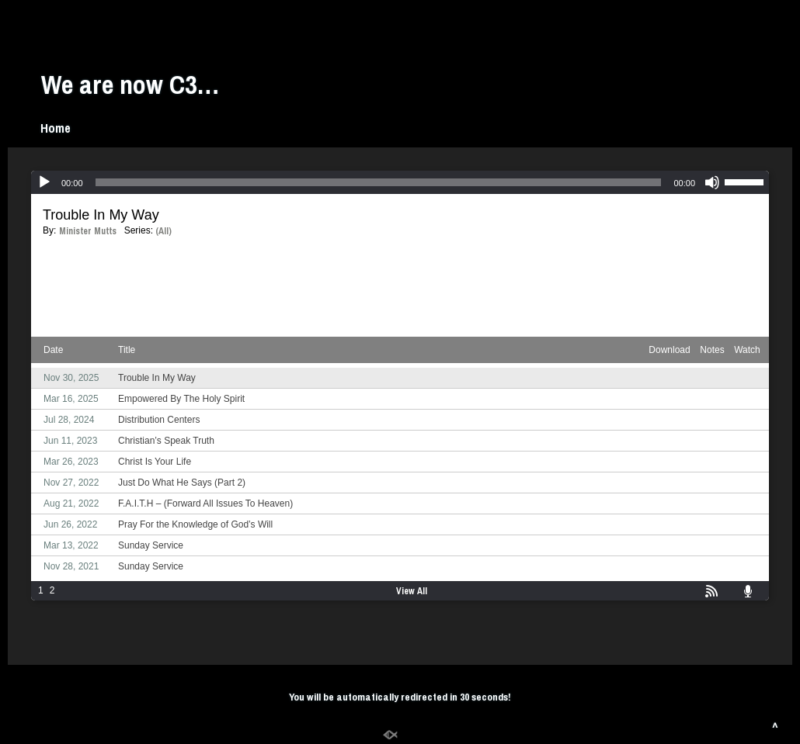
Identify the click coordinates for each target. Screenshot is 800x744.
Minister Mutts (88, 231)
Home (55, 128)
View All (411, 591)
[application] (400, 182)
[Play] (44, 182)
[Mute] (712, 182)
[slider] (379, 182)
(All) (163, 231)
